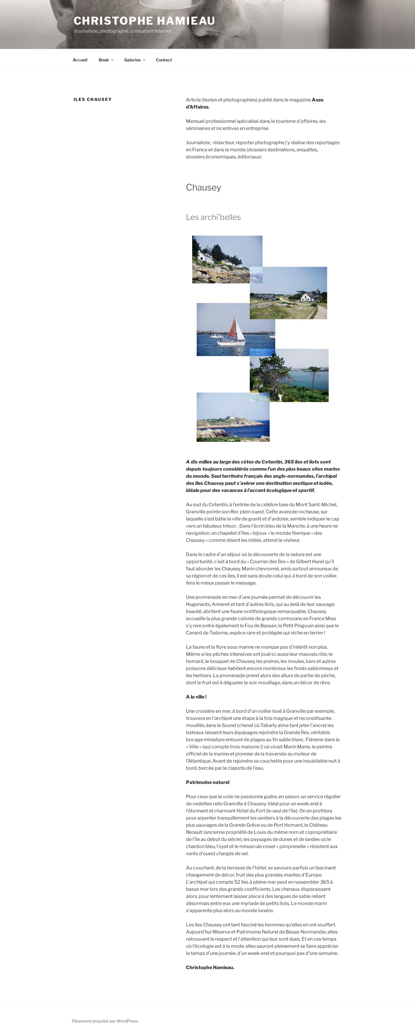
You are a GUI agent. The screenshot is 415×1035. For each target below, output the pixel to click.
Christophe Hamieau (145, 20)
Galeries (135, 59)
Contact (164, 59)
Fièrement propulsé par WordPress (105, 1020)
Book (107, 59)
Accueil (80, 59)
